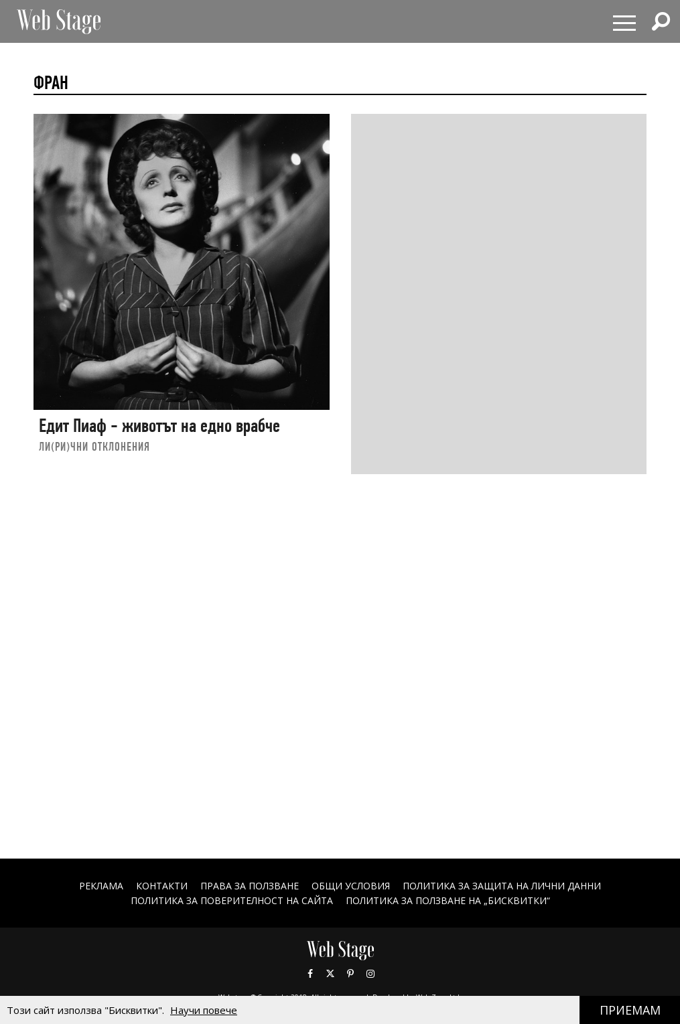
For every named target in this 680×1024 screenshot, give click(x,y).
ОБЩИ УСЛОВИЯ (351, 885)
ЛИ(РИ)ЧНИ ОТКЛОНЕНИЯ (94, 446)
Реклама (101, 885)
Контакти (162, 885)
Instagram (370, 974)
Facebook (310, 974)
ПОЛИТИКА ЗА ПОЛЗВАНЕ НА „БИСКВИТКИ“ (448, 900)
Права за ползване (249, 885)
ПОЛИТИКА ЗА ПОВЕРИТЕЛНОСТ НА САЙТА (232, 900)
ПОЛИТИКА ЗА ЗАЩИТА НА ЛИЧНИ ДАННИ (502, 885)
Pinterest (350, 974)
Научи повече (203, 1010)
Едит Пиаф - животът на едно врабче (159, 426)
